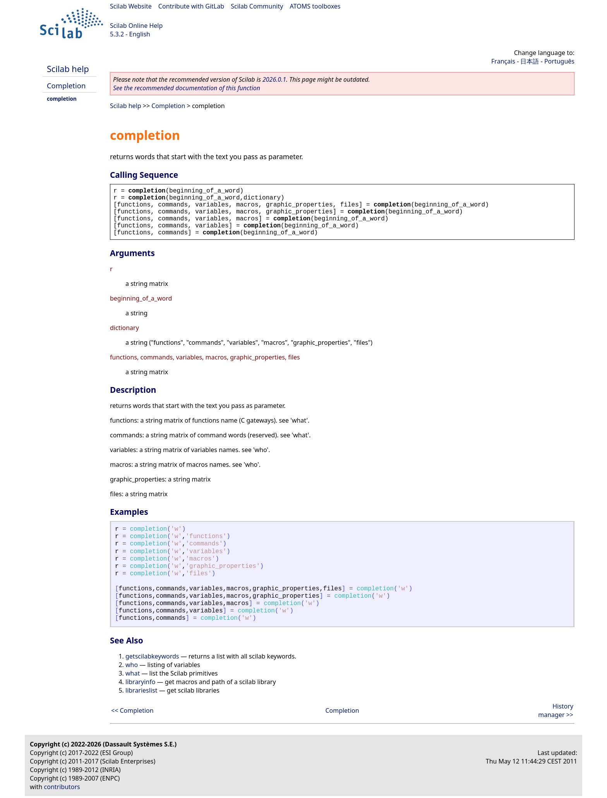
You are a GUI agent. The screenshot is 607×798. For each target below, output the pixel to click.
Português (559, 61)
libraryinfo (140, 682)
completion (62, 98)
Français (503, 61)
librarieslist (141, 690)
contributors (62, 787)
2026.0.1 (274, 79)
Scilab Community (257, 6)
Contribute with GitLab (191, 6)
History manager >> (555, 710)
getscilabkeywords (152, 656)
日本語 (529, 61)
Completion (66, 85)
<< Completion (132, 710)
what (132, 673)
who (131, 664)
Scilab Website (131, 6)
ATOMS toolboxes (315, 6)
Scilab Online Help (136, 25)
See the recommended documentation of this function (186, 88)
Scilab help (68, 68)
